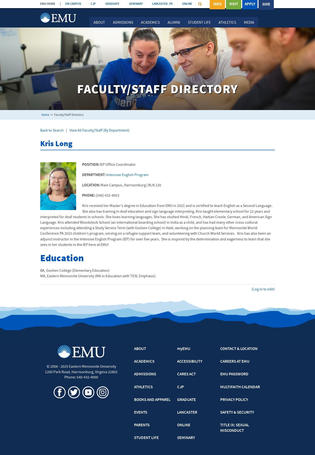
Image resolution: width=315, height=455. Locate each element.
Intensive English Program (127, 175)
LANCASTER (187, 413)
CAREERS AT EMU (234, 362)
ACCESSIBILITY (189, 362)
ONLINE (187, 4)
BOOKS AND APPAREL (152, 400)
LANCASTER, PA (162, 4)
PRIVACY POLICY (234, 400)
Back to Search (52, 131)
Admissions (123, 23)
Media (249, 23)
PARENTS (142, 425)
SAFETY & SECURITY (237, 413)
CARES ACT (186, 374)
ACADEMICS (144, 362)
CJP (93, 4)
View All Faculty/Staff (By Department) (99, 131)
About (99, 23)
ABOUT (140, 349)
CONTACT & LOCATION (239, 349)
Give (266, 4)
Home (45, 115)
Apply (250, 4)
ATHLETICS (143, 387)
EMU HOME (47, 4)
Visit (233, 4)
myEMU (183, 349)
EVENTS (140, 413)
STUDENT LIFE (146, 438)
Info (217, 4)
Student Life (199, 23)
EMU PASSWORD (234, 374)
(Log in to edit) (263, 289)
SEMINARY (136, 4)
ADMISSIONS (145, 374)
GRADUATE (112, 4)
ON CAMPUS (73, 4)
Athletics (227, 23)
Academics (150, 23)
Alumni (174, 23)
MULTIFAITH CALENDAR (240, 387)
